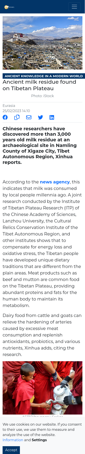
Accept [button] (11, 450)
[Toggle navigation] (74, 6)
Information (13, 440)
